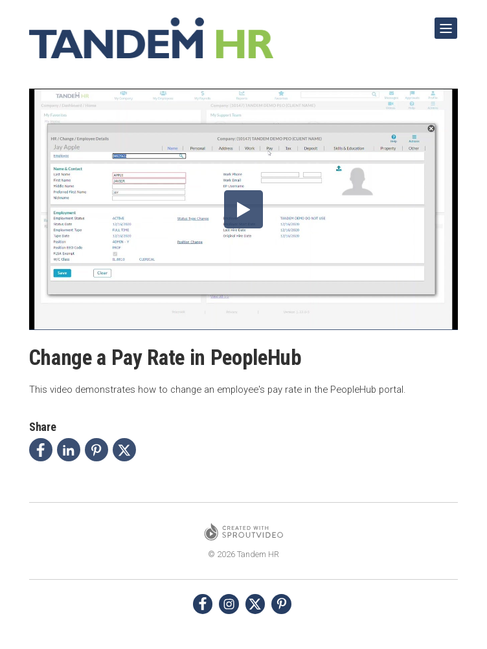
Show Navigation (444, 23)
